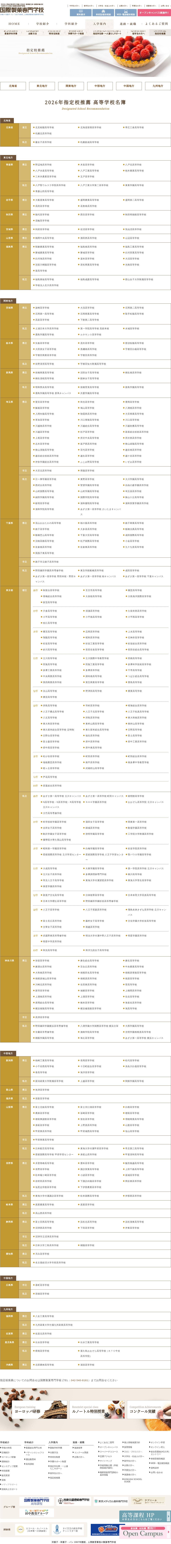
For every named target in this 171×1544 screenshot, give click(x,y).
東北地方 (42, 86)
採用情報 (128, 1447)
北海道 (13, 86)
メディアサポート (10, 1485)
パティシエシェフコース (35, 1453)
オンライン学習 (158, 1442)
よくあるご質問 (107, 1442)
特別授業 (6, 1471)
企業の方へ (123, 6)
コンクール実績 (81, 1452)
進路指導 (78, 1448)
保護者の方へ (151, 6)
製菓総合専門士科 (34, 1448)
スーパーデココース (109, 1452)
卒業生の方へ (137, 6)
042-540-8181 (79, 1380)
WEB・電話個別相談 (160, 1463)
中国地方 (129, 86)
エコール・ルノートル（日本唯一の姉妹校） (32, 1529)
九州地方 (158, 86)
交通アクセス (106, 1456)
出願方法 (54, 1452)
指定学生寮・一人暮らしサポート (59, 1467)
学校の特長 (7, 1448)
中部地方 (100, 86)
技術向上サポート (10, 1489)
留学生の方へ (89, 6)
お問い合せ (165, 6)
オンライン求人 (158, 1447)
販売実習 (6, 1475)
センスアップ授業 (10, 1466)
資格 (4, 1480)
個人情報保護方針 (132, 1442)
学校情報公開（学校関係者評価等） (109, 1466)
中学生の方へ (75, 6)
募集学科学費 (56, 1448)
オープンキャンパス (109, 1447)
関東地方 (71, 86)
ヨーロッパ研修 (40, 1409)
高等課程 (30, 1464)
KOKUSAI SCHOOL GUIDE (133, 1480)
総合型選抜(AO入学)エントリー (160, 1453)
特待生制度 (55, 1457)
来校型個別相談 (158, 1459)
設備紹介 (6, 1452)
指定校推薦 (55, 1478)
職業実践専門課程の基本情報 (109, 1473)
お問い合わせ (157, 1472)
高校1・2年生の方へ (133, 1452)
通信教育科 (31, 1459)
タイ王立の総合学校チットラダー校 (67, 1529)
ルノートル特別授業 (97, 1409)
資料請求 (155, 1468)
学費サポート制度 (58, 1462)
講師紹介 (6, 1462)
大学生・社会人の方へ (106, 6)
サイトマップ (106, 1461)
